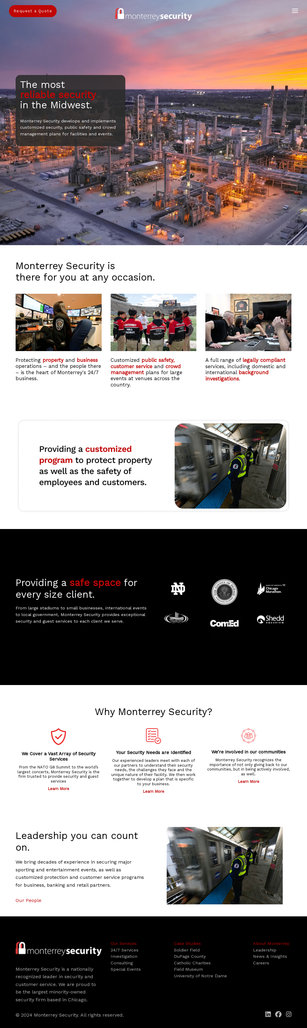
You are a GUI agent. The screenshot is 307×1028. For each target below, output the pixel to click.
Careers (261, 962)
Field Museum (188, 969)
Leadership (264, 950)
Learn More (58, 788)
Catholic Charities (192, 962)
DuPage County (190, 956)
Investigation (124, 956)
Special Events (126, 969)
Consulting (122, 962)
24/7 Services (125, 950)
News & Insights (270, 956)
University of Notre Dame (200, 975)
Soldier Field (187, 950)
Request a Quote (32, 11)
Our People (28, 900)
